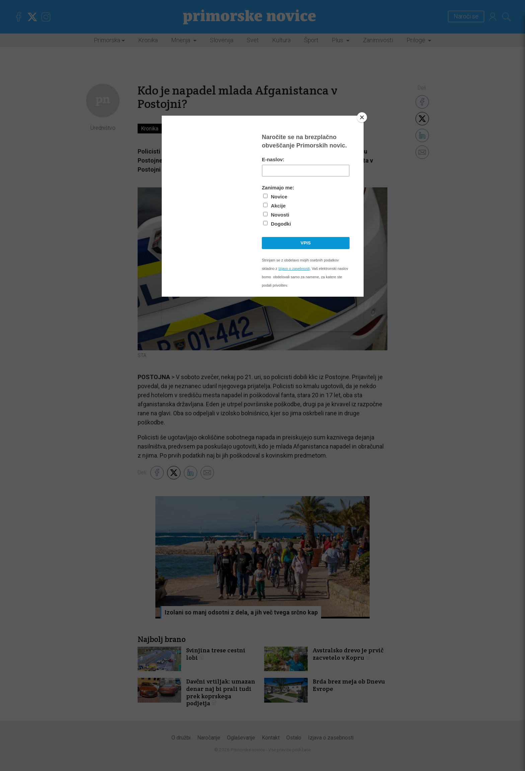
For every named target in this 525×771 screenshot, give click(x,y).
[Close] (362, 117)
